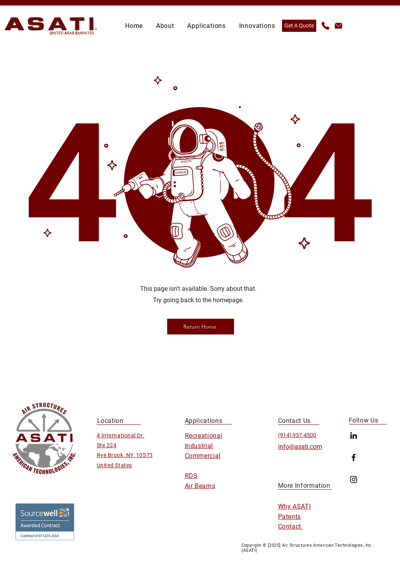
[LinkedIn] (353, 435)
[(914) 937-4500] (325, 26)
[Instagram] (353, 479)
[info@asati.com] (338, 26)
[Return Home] (200, 326)
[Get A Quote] (299, 26)
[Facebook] (353, 457)
